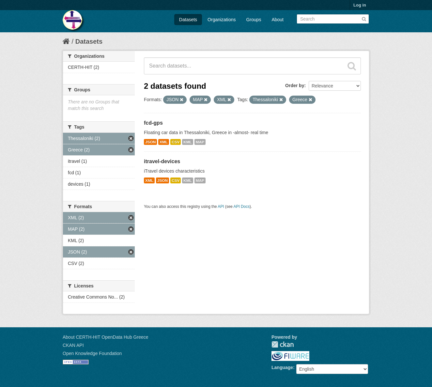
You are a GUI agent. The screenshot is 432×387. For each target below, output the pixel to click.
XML (164, 142)
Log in (359, 5)
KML (187, 142)
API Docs (242, 206)
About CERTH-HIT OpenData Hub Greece (105, 337)
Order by (294, 85)
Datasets (188, 19)
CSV (175, 142)
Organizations (222, 19)
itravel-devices (162, 161)
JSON (150, 142)
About (277, 19)
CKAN (282, 344)
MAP (200, 142)
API (221, 206)
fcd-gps (153, 123)
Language (282, 367)
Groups (253, 19)
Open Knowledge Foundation (92, 353)
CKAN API (73, 345)
